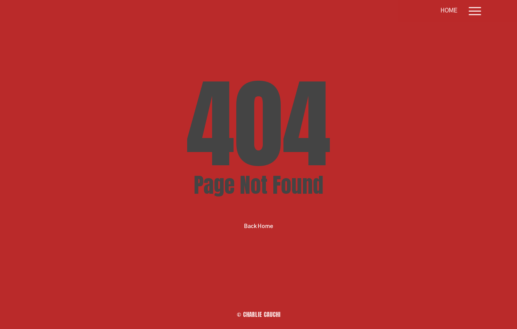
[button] (475, 11)
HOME (449, 11)
